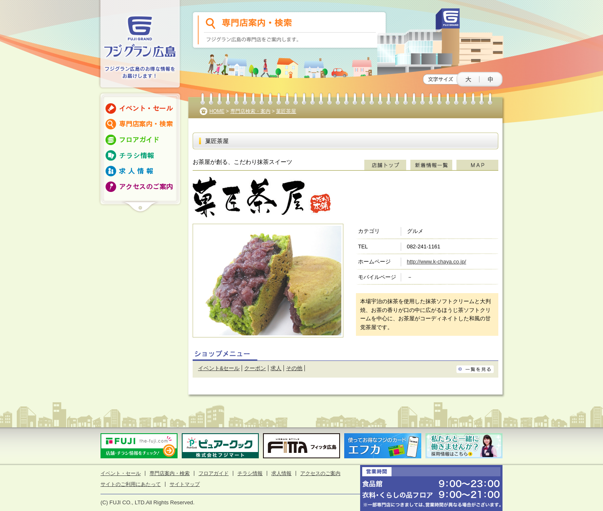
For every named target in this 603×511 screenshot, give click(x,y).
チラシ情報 (250, 473)
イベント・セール (120, 473)
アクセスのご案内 (320, 473)
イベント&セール (219, 368)
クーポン (255, 368)
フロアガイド (213, 473)
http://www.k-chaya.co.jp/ (436, 261)
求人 (276, 368)
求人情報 (281, 473)
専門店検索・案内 (250, 111)
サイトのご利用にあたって (130, 484)
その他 (294, 368)
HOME (216, 111)
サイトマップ (185, 484)
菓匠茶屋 (286, 111)
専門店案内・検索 (169, 473)
